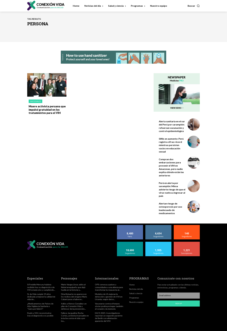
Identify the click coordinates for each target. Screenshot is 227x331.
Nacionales (35, 101)
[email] (178, 296)
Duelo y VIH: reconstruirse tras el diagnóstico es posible (40, 314)
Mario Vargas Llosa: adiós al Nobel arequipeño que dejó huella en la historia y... (73, 287)
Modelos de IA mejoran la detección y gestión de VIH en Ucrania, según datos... (108, 296)
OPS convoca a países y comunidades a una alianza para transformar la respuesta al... (109, 287)
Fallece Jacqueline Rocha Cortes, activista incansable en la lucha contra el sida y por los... (75, 317)
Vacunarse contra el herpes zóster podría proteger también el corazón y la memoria (109, 306)
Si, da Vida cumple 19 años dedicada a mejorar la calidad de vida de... (41, 296)
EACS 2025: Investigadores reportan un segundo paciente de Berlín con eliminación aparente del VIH (108, 317)
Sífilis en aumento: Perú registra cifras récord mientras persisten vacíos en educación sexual (171, 145)
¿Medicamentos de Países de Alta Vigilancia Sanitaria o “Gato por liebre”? (40, 306)
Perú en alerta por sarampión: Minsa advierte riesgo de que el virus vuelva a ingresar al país (172, 189)
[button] (194, 6)
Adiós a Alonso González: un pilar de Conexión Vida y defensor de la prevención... (74, 306)
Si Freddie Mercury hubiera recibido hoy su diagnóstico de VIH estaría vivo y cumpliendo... (41, 287)
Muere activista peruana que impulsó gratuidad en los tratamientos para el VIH (46, 109)
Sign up (178, 303)
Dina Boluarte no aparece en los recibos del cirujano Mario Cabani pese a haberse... (74, 296)
